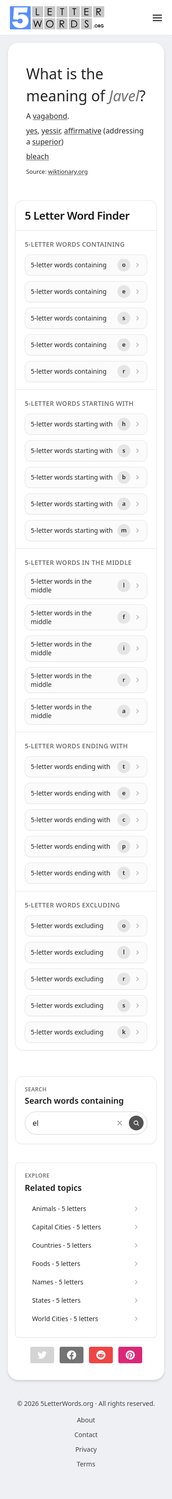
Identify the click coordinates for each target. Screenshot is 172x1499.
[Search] (136, 1123)
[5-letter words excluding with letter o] (86, 925)
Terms (86, 1464)
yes (32, 131)
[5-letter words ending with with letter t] (86, 766)
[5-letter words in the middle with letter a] (86, 711)
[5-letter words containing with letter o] (86, 265)
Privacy (86, 1449)
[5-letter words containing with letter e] (86, 291)
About (86, 1420)
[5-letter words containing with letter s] (86, 318)
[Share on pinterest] (130, 1355)
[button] (42, 1355)
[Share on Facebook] (71, 1355)
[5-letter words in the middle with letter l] (86, 586)
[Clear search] (119, 1123)
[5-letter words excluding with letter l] (86, 952)
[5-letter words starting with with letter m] (86, 530)
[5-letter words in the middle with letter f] (86, 617)
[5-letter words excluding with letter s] (86, 1005)
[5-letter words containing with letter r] (86, 371)
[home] (57, 18)
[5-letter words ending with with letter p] (86, 846)
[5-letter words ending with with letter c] (86, 819)
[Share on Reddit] (101, 1355)
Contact (86, 1434)
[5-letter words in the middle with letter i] (86, 649)
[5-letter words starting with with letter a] (86, 503)
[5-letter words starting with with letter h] (86, 424)
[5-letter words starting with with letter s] (86, 450)
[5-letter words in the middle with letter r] (86, 680)
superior (46, 142)
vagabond (50, 116)
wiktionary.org (68, 171)
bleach (37, 156)
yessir (50, 131)
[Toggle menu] (157, 17)
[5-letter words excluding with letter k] (86, 1032)
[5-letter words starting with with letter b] (86, 477)
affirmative (82, 131)
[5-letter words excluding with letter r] (86, 979)
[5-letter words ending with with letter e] (86, 793)
